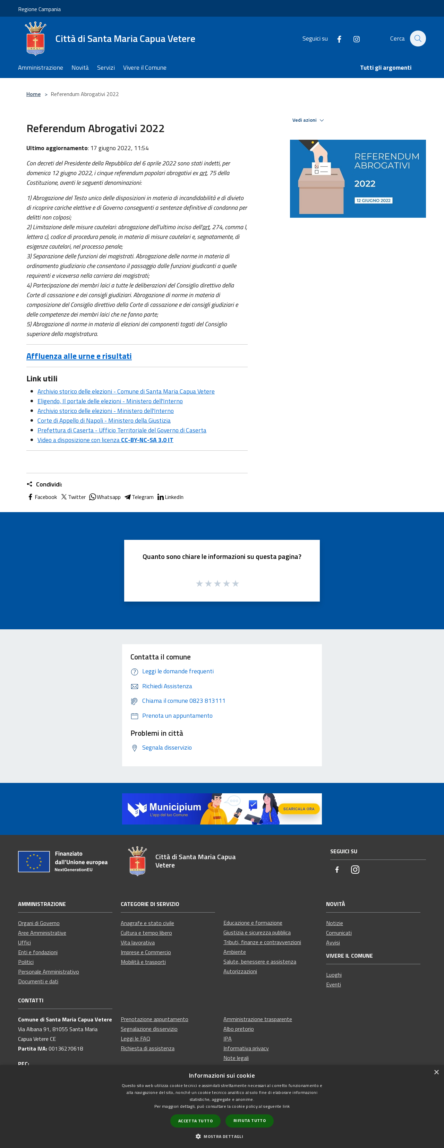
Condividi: (44, 484)
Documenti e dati (38, 981)
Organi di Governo (39, 923)
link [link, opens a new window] (286, 1106)
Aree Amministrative (42, 933)
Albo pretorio (238, 1029)
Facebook (41, 497)
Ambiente (234, 952)
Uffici (24, 942)
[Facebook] (335, 38)
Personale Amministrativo (48, 971)
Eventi (333, 984)
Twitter (73, 497)
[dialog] (222, 1106)
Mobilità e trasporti (143, 962)
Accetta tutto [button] (195, 1120)
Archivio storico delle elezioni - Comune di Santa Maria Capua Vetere (126, 391)
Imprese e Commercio (146, 952)
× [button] (436, 1072)
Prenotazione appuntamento (154, 1019)
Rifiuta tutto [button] (249, 1120)
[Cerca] (417, 38)
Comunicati (339, 933)
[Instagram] (353, 38)
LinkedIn (169, 497)
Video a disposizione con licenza (105, 439)
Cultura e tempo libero (146, 933)
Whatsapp (104, 497)
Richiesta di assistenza (147, 1048)
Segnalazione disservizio (149, 1029)
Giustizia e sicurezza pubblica (257, 932)
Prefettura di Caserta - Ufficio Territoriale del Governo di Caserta (121, 430)
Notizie (334, 923)
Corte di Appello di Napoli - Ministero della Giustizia (104, 420)
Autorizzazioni (240, 971)
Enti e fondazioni (38, 952)
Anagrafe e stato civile (147, 923)
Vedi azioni (309, 120)
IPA (227, 1038)
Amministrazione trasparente (257, 1019)
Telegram (138, 497)
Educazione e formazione (252, 922)
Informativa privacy (246, 1048)
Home (33, 94)
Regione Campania (39, 9)
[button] (222, 1136)
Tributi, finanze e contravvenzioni (262, 942)
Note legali (236, 1058)
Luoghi (334, 974)
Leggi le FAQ (135, 1038)
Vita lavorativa (138, 942)
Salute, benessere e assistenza (259, 961)
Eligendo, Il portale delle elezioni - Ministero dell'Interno (110, 401)
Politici (26, 962)
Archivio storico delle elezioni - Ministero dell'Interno (105, 410)
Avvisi (333, 942)
